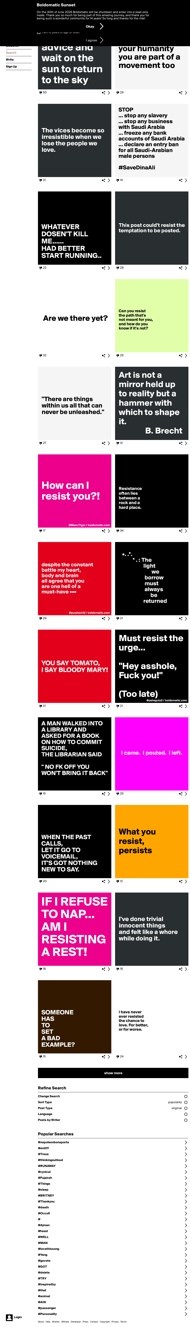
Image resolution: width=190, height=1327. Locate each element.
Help (48, 1322)
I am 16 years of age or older (61, 32)
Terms (123, 1322)
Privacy (115, 1322)
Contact (94, 1322)
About (41, 1322)
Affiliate (65, 1322)
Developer (76, 1322)
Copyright (105, 1322)
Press (85, 1322)
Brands (56, 1322)
